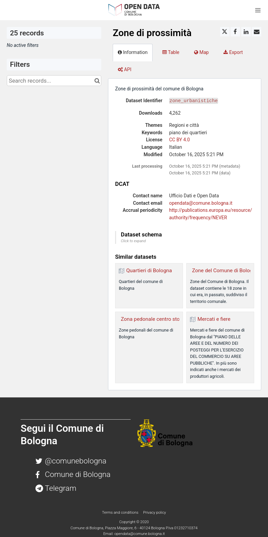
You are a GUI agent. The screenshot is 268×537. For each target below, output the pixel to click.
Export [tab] (233, 52)
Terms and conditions (120, 512)
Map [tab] (201, 52)
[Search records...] (54, 80)
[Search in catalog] (97, 80)
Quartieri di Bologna (149, 270)
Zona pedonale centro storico (154, 319)
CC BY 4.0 (179, 139)
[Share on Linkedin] (246, 31)
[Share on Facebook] (235, 31)
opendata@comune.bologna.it (201, 203)
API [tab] (124, 69)
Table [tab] (170, 52)
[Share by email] (256, 31)
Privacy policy (154, 512)
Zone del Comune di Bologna (225, 270)
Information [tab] (133, 52)
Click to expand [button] (133, 241)
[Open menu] (258, 10)
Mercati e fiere (214, 319)
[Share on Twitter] (225, 31)
